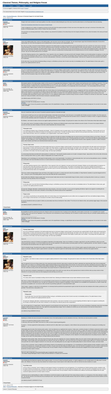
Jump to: (19, 389)
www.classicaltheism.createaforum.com (34, 11)
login (22, 8)
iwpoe (4, 83)
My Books (23, 103)
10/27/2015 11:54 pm (8, 81)
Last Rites (5, 317)
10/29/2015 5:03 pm (7, 315)
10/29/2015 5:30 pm (7, 358)
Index (4, 6)
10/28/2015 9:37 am (7, 253)
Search (11, 6)
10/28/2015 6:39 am (7, 209)
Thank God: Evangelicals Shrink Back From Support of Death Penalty (36, 24)
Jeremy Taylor (6, 69)
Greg (4, 41)
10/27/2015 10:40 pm (8, 39)
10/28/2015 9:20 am (7, 226)
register (26, 8)
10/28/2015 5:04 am (7, 110)
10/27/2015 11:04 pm (8, 67)
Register (18, 6)
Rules (24, 6)
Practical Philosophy (12, 16)
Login (31, 6)
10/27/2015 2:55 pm (7, 19)
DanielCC (5, 21)
